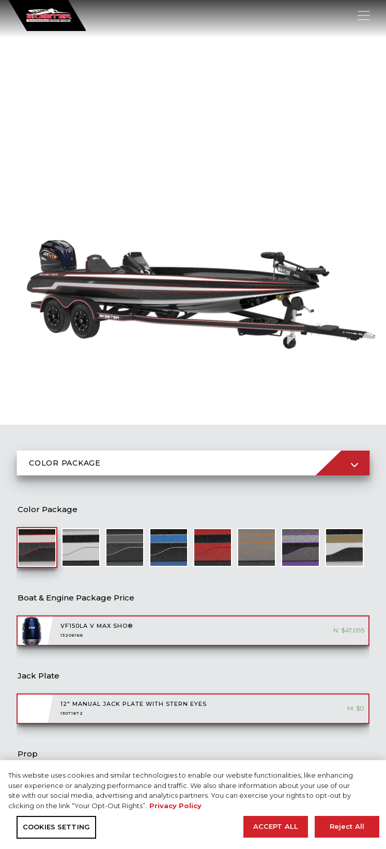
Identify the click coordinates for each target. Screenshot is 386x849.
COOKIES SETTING (56, 827)
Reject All (347, 826)
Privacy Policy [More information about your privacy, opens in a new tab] (175, 805)
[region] (193, 804)
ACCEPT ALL (275, 826)
